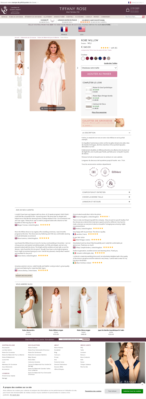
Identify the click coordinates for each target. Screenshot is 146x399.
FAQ (81, 347)
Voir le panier (134, 11)
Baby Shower (32, 357)
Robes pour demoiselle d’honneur (39, 350)
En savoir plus (15, 395)
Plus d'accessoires (99, 112)
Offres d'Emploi (59, 369)
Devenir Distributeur (60, 364)
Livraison (83, 352)
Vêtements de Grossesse (33, 17)
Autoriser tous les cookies (132, 391)
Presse (56, 357)
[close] (142, 384)
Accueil (17, 37)
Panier (82, 362)
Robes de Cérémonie (34, 352)
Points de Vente (59, 362)
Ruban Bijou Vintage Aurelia (102, 96)
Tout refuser (112, 391)
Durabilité (57, 350)
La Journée (5, 359)
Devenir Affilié (58, 367)
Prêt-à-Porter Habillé (8, 376)
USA (81, 34)
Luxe (3, 362)
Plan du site (84, 367)
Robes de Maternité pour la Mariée (48, 37)
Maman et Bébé (59, 17)
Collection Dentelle (34, 362)
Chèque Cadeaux (85, 364)
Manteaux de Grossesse (9, 364)
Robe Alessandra (28, 330)
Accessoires (79, 17)
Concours (57, 355)
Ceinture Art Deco (99, 104)
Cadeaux (88, 17)
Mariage (4, 17)
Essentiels (69, 17)
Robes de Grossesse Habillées (37, 355)
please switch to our (96, 25)
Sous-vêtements (7, 367)
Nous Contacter (85, 357)
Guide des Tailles (110, 63)
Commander (105, 17)
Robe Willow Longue (56, 330)
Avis (55, 359)
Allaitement (47, 17)
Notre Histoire (58, 347)
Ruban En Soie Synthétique (102, 87)
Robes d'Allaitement (8, 357)
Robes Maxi (31, 359)
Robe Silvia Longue (83, 330)
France (64, 34)
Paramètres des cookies (93, 391)
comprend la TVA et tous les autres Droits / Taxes (96, 50)
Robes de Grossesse (16, 17)
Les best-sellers (7, 350)
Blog (55, 352)
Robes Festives (32, 347)
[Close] (115, 25)
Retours (82, 355)
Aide (81, 359)
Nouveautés (6, 347)
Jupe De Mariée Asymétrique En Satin (111, 330)
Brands (96, 17)
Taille (82, 350)
